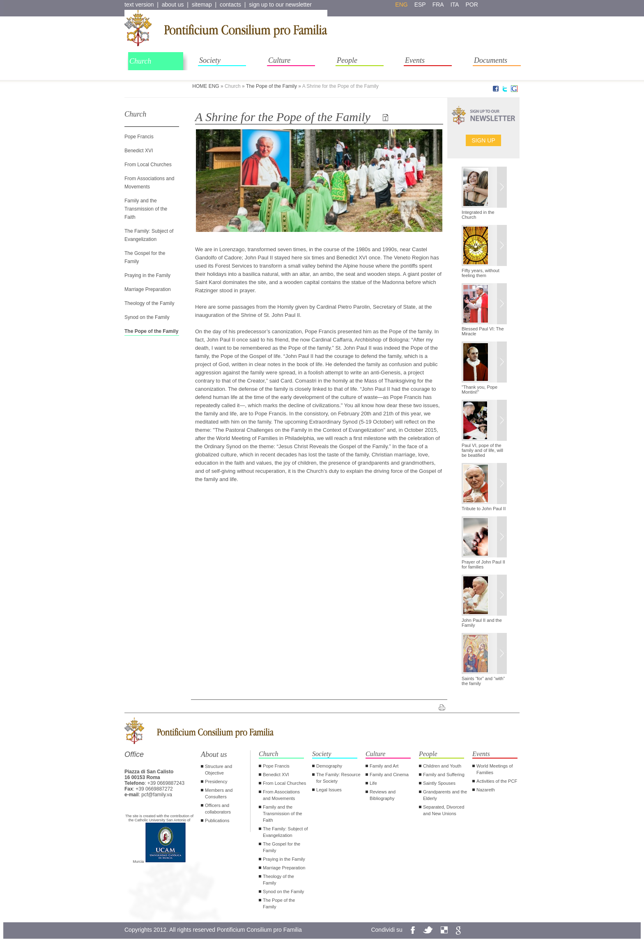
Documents (490, 60)
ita (455, 4)
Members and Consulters (218, 793)
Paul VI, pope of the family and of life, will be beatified (482, 450)
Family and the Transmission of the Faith (145, 209)
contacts (230, 4)
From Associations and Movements (281, 795)
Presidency (216, 781)
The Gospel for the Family (281, 847)
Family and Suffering (444, 774)
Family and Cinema (389, 774)
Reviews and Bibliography (383, 795)
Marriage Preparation (147, 289)
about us (173, 4)
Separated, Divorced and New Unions (443, 810)
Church (140, 61)
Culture (279, 60)
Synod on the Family (146, 317)
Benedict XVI (138, 151)
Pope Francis (139, 137)
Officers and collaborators (218, 808)
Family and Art (384, 765)
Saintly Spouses (439, 783)
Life (373, 783)
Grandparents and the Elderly (445, 795)
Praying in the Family (147, 275)
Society (210, 60)
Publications (217, 820)
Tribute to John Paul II (484, 508)
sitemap (202, 4)
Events (415, 60)
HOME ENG (205, 86)
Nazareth (485, 789)
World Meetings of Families (494, 769)
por (471, 4)
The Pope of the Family (271, 86)
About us (214, 754)
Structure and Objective (218, 769)
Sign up (483, 140)
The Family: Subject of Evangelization (285, 832)
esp (420, 4)
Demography (329, 765)
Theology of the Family (149, 303)
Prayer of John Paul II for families (483, 564)
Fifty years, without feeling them (480, 273)
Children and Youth (442, 765)
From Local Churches (148, 164)
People (347, 60)
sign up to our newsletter (280, 4)
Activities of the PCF (496, 781)
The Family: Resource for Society (338, 778)
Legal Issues (329, 789)
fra (438, 4)
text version (139, 4)
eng (401, 4)
